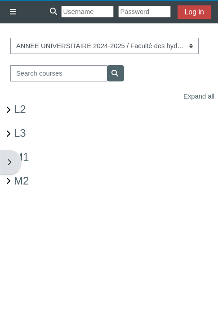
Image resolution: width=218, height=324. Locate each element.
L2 (20, 109)
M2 (21, 181)
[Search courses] (58, 73)
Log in (194, 12)
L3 (20, 133)
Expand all (198, 96)
